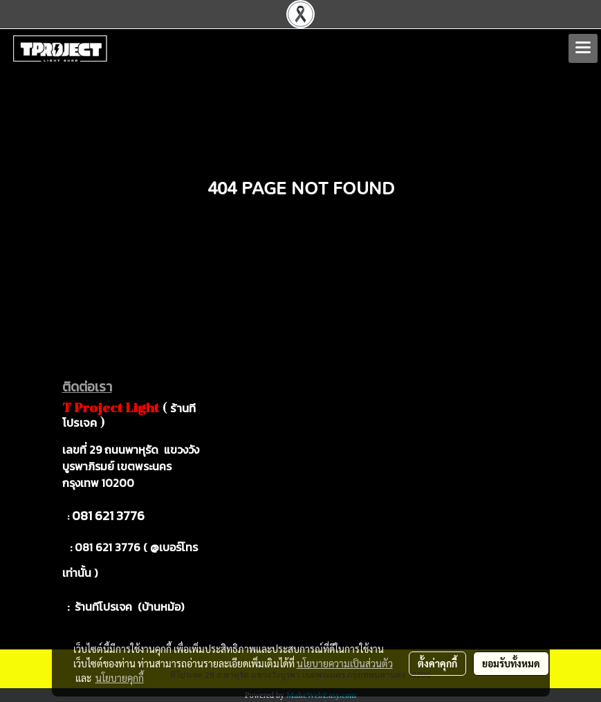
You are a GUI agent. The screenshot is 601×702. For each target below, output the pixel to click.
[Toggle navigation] (583, 48)
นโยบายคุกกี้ (119, 678)
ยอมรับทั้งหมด (511, 663)
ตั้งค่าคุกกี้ (437, 663)
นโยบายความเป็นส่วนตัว (345, 663)
